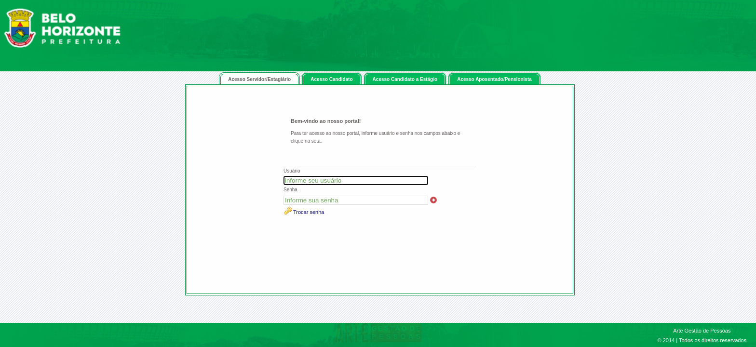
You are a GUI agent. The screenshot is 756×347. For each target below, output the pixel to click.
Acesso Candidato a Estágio (405, 79)
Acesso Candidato (331, 79)
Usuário (292, 171)
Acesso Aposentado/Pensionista (494, 79)
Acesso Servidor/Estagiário (259, 79)
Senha (290, 189)
